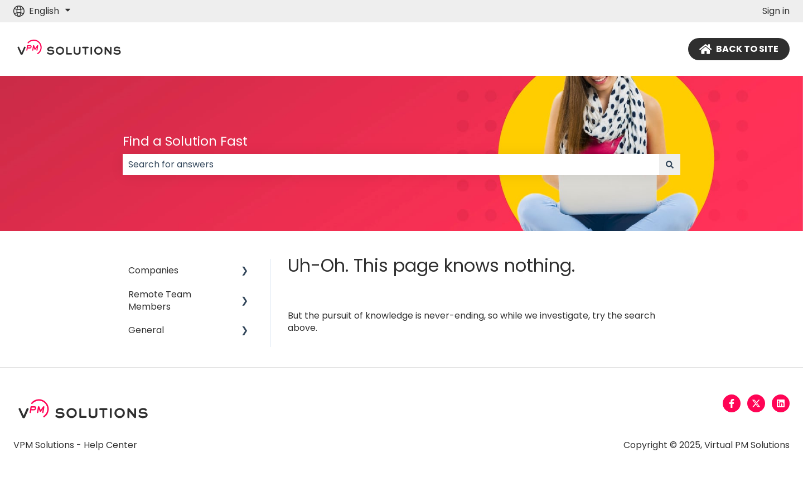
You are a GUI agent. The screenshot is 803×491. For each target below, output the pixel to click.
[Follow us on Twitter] (756, 403)
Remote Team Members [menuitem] (159, 300)
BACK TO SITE (739, 48)
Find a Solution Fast (185, 141)
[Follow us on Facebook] (732, 403)
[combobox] (391, 164)
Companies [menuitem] (153, 270)
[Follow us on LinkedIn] (781, 403)
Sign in (776, 11)
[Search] (669, 164)
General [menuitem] (146, 330)
